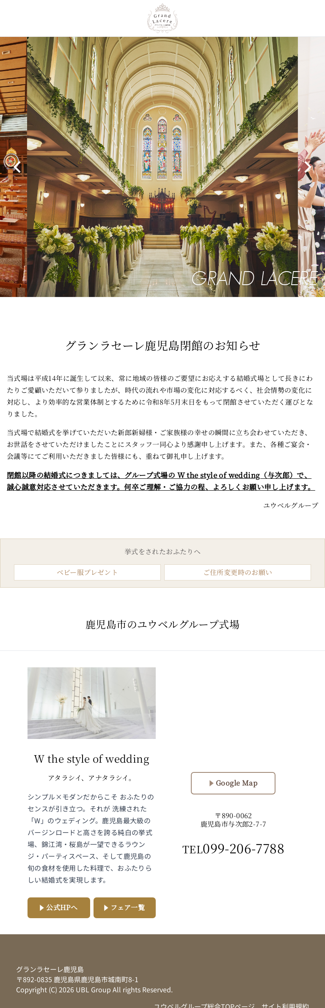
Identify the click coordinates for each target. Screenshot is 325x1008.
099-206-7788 (233, 848)
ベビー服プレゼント (87, 572)
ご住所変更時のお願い (238, 572)
